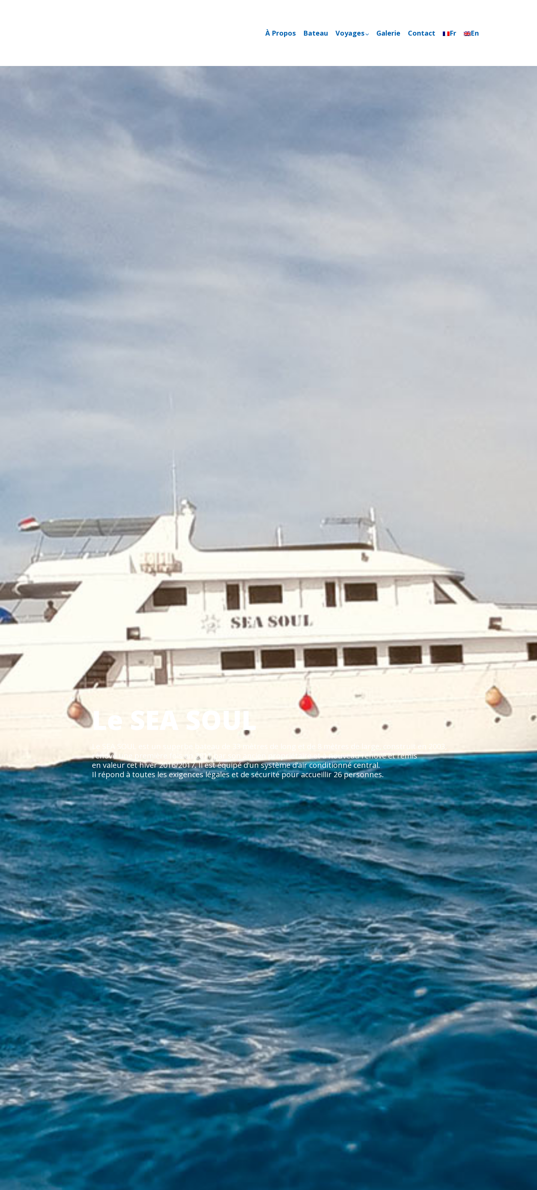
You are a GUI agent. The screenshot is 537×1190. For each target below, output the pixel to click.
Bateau (315, 32)
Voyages (352, 32)
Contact (421, 32)
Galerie (388, 32)
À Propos (280, 32)
